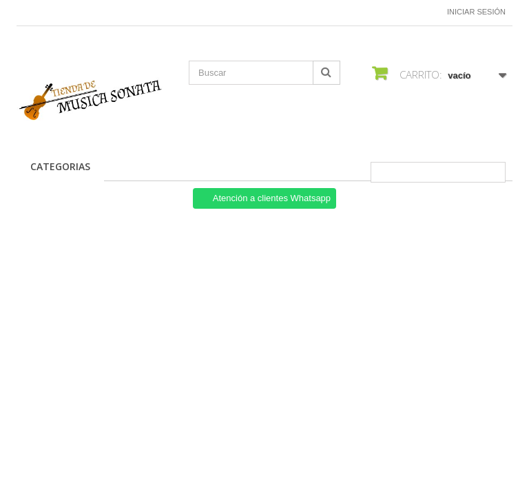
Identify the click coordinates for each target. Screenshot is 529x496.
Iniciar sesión (476, 12)
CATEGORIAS (60, 166)
